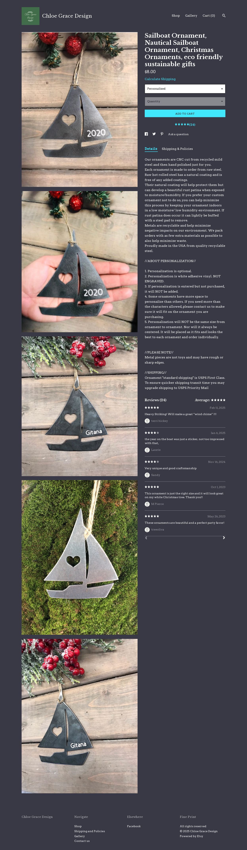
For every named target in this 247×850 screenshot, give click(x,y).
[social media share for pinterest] (162, 134)
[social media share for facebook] (146, 134)
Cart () (209, 15)
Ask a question (178, 134)
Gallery (191, 15)
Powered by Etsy (191, 836)
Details (151, 149)
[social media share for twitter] (154, 134)
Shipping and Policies (89, 831)
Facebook (134, 826)
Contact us (82, 840)
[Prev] (146, 538)
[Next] (224, 538)
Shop (176, 15)
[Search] (223, 16)
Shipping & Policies (177, 149)
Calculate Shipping (160, 79)
